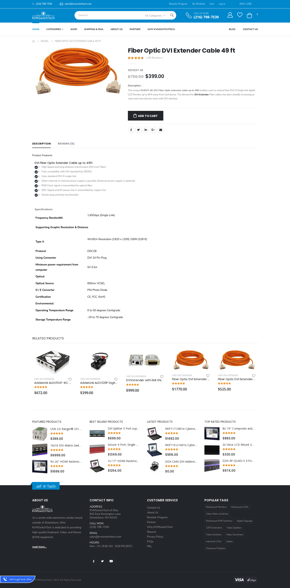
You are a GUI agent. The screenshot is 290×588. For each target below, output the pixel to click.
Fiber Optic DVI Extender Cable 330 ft (191, 379)
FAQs (150, 541)
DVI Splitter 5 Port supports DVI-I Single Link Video (124, 428)
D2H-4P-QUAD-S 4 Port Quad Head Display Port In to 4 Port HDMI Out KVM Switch (239, 461)
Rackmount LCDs (240, 507)
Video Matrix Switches (217, 513)
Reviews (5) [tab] (66, 144)
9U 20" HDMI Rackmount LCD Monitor (66, 461)
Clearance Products (216, 548)
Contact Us (250, 29)
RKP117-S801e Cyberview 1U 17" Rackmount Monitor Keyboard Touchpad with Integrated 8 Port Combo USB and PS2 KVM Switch (181, 429)
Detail (45, 41)
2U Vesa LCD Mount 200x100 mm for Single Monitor (239, 444)
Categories (53, 29)
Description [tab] (41, 144)
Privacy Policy (155, 537)
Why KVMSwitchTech (160, 527)
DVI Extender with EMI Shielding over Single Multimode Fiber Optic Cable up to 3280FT (145, 380)
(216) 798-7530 (206, 17)
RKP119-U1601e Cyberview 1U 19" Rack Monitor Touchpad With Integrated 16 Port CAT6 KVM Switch (181, 445)
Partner (135, 29)
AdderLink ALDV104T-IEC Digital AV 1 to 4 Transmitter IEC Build (53, 383)
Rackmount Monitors (216, 507)
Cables (229, 541)
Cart (212, 3)
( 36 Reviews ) (154, 58)
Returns (151, 532)
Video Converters (234, 534)
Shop (73, 29)
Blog (232, 29)
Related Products (48, 338)
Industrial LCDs (214, 541)
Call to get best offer (20, 579)
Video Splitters (234, 527)
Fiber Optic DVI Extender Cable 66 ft (237, 379)
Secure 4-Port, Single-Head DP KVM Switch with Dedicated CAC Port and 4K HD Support (124, 444)
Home (35, 29)
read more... (39, 547)
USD (249, 3)
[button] (249, 15)
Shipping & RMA (94, 29)
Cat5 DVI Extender (44, 379)
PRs (149, 546)
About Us (116, 29)
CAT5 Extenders (214, 527)
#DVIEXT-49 (135, 70)
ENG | (240, 3)
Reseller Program (178, 3)
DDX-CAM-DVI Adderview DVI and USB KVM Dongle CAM (181, 461)
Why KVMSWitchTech (161, 29)
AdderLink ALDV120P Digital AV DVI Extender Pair (99, 383)
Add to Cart (148, 116)
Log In (222, 3)
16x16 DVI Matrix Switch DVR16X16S (66, 445)
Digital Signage (244, 520)
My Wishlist (198, 3)
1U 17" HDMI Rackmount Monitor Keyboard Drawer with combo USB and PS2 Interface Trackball (124, 461)
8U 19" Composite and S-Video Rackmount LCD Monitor (239, 428)
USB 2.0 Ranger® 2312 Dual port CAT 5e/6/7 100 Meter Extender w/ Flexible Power (66, 429)
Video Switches (214, 534)
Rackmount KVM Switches (219, 520)
